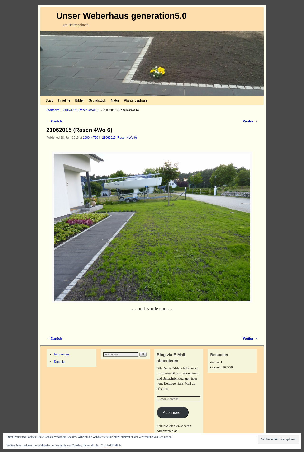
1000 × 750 (90, 137)
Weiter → (250, 121)
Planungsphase (135, 100)
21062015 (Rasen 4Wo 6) (81, 110)
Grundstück (97, 100)
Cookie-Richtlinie (111, 445)
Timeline (63, 100)
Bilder (79, 100)
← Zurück (54, 121)
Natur (115, 100)
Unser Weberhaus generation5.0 (121, 16)
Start (49, 100)
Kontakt (59, 361)
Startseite (53, 110)
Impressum (61, 354)
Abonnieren (172, 412)
